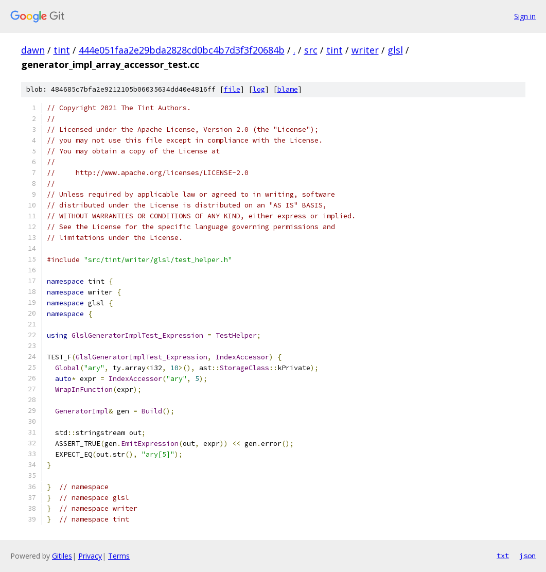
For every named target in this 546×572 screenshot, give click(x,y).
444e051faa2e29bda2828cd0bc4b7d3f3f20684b (182, 50)
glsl (395, 50)
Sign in (525, 16)
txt (503, 555)
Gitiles (62, 556)
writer (365, 50)
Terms (119, 556)
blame (287, 89)
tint (62, 50)
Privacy (90, 556)
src (311, 50)
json (527, 555)
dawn (33, 50)
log (259, 89)
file (232, 89)
